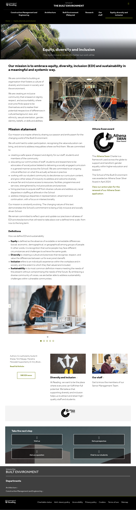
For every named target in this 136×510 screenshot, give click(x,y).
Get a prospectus (99, 441)
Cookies (102, 502)
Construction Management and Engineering (24, 14)
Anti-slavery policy (62, 502)
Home (8, 21)
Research (89, 13)
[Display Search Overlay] (128, 3)
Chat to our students (99, 455)
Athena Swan (103, 156)
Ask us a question (37, 455)
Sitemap (124, 502)
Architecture (50, 13)
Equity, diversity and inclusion (119, 14)
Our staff (100, 14)
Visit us (37, 441)
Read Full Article (17, 366)
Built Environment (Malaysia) (70, 14)
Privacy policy (90, 502)
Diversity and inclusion (63, 377)
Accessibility (77, 502)
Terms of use (113, 502)
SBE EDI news (26, 375)
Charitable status (44, 502)
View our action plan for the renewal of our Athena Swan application (106, 190)
